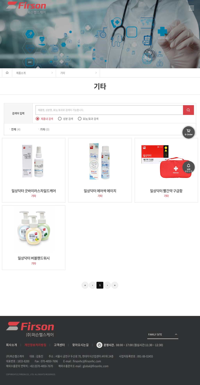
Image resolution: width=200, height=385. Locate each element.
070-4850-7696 (49, 361)
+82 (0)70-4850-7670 (41, 366)
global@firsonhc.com (95, 366)
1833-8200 (23, 361)
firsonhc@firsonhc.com (87, 361)
